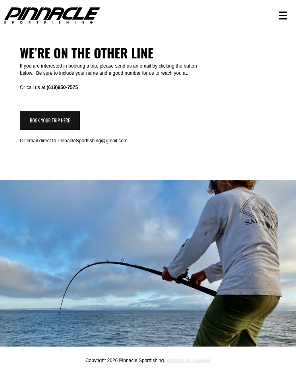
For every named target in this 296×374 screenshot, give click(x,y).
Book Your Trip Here (50, 120)
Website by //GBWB (188, 360)
